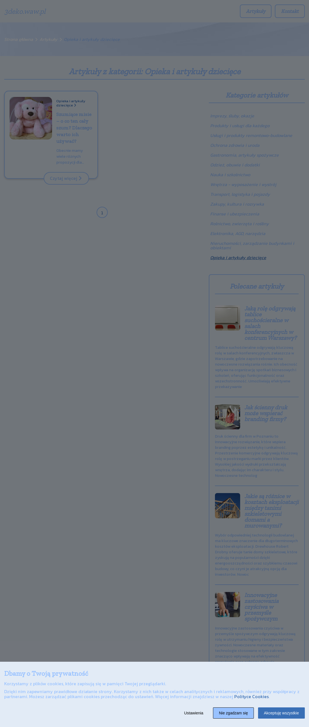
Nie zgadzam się (233, 713)
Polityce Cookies (251, 696)
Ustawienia (193, 713)
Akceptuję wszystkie (281, 713)
